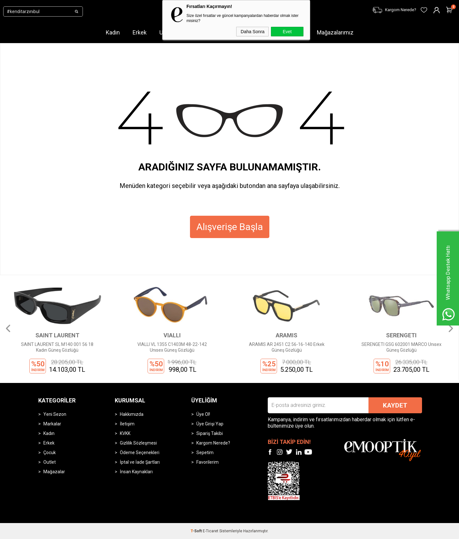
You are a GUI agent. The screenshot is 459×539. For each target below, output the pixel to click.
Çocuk (49, 452)
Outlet (49, 462)
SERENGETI (401, 335)
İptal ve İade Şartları (140, 462)
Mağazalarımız (335, 32)
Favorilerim (207, 462)
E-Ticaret (210, 531)
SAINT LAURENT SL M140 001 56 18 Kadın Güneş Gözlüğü (57, 347)
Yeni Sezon (54, 414)
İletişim (127, 423)
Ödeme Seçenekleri (139, 452)
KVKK (125, 433)
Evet (287, 31)
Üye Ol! (203, 414)
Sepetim (205, 452)
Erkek (140, 32)
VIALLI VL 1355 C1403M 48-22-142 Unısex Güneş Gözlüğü (172, 347)
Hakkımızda (131, 414)
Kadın (113, 32)
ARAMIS (286, 335)
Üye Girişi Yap (209, 423)
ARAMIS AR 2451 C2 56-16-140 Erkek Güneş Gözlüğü (286, 347)
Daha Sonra (253, 31)
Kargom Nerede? (213, 442)
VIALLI (172, 335)
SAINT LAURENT (57, 335)
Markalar (52, 423)
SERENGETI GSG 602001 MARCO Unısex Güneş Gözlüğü (401, 347)
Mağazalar (54, 471)
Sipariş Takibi (209, 433)
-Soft (197, 531)
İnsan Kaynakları (136, 471)
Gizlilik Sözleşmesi (138, 442)
